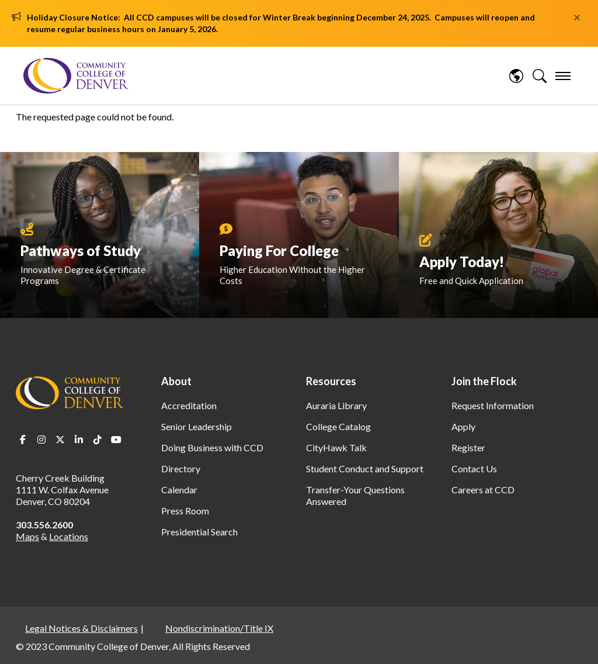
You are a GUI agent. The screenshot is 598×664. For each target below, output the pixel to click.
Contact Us (474, 468)
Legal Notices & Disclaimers (81, 628)
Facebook (23, 440)
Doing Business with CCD (212, 447)
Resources (331, 381)
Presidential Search (199, 531)
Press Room (185, 510)
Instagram (41, 440)
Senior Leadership (196, 426)
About (176, 381)
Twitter (60, 440)
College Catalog (338, 426)
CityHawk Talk (336, 447)
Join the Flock (484, 381)
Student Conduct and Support (364, 468)
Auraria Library (336, 405)
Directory (180, 468)
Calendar (179, 489)
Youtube (116, 440)
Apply (463, 426)
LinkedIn (79, 440)
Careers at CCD (482, 489)
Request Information (492, 405)
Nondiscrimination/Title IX (219, 628)
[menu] (563, 76)
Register (468, 447)
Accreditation (189, 405)
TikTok (98, 440)
